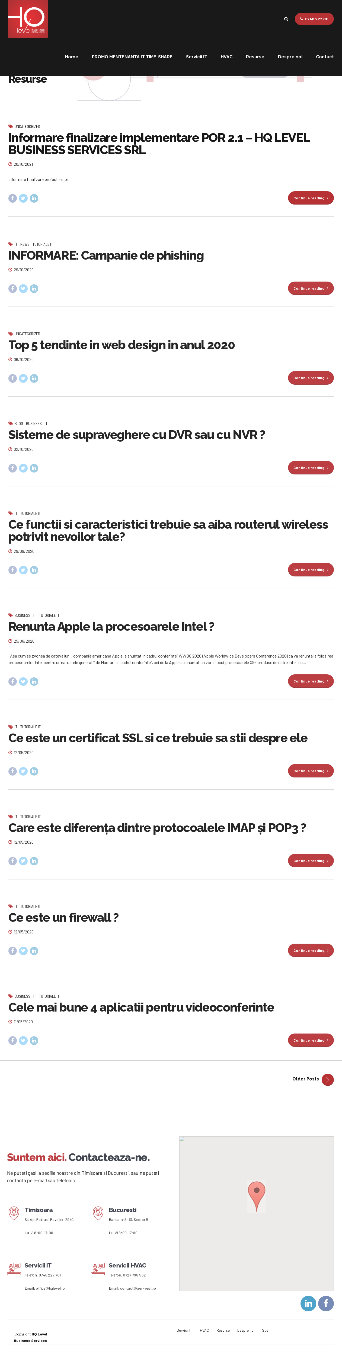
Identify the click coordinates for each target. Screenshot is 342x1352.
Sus (265, 1330)
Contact (325, 56)
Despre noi (290, 56)
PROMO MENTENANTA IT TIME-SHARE (132, 56)
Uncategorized (27, 126)
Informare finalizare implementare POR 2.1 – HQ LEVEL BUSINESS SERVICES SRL (159, 143)
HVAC (226, 56)
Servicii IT (196, 56)
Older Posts (305, 1079)
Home (71, 56)
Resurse (255, 56)
